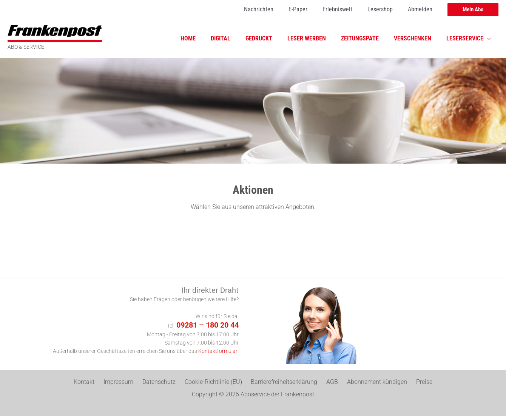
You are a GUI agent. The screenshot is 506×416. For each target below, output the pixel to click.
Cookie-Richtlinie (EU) (215, 382)
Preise (414, 382)
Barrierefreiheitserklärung (283, 382)
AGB (328, 382)
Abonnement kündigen (370, 382)
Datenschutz (163, 382)
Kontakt (94, 382)
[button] (472, 9)
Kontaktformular (218, 351)
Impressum (126, 382)
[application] (488, 38)
